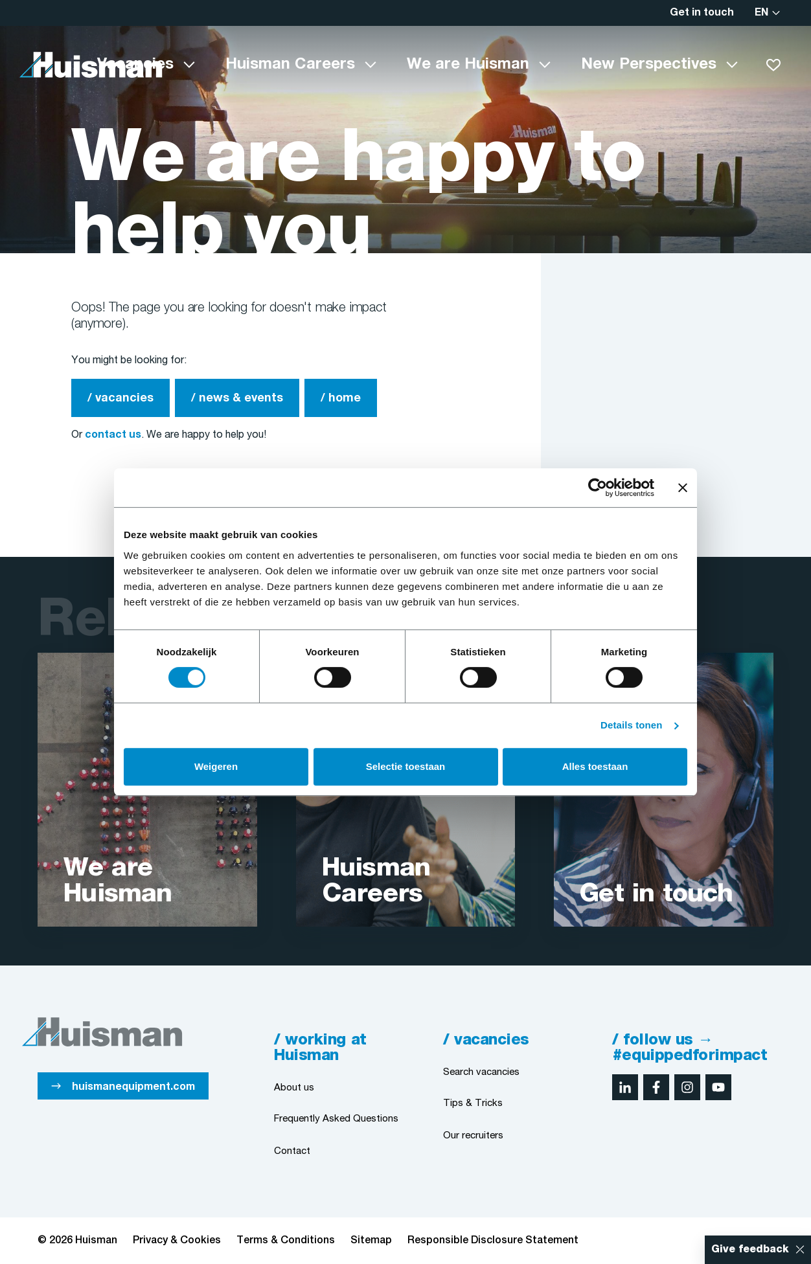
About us (294, 1087)
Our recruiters (473, 1135)
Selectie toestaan (406, 766)
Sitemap (371, 1240)
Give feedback (750, 1249)
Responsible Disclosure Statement (492, 1240)
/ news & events (237, 398)
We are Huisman (468, 65)
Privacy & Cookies (177, 1240)
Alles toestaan (595, 766)
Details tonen (631, 724)
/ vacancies (120, 398)
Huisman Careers (290, 65)
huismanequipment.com (133, 1087)
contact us (113, 435)
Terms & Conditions (285, 1240)
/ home (341, 398)
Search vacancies (481, 1072)
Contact (292, 1151)
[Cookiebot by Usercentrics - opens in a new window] (597, 487)
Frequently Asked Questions (336, 1118)
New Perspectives (648, 65)
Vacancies (135, 65)
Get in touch (702, 12)
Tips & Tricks (473, 1103)
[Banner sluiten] (682, 487)
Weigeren (216, 766)
